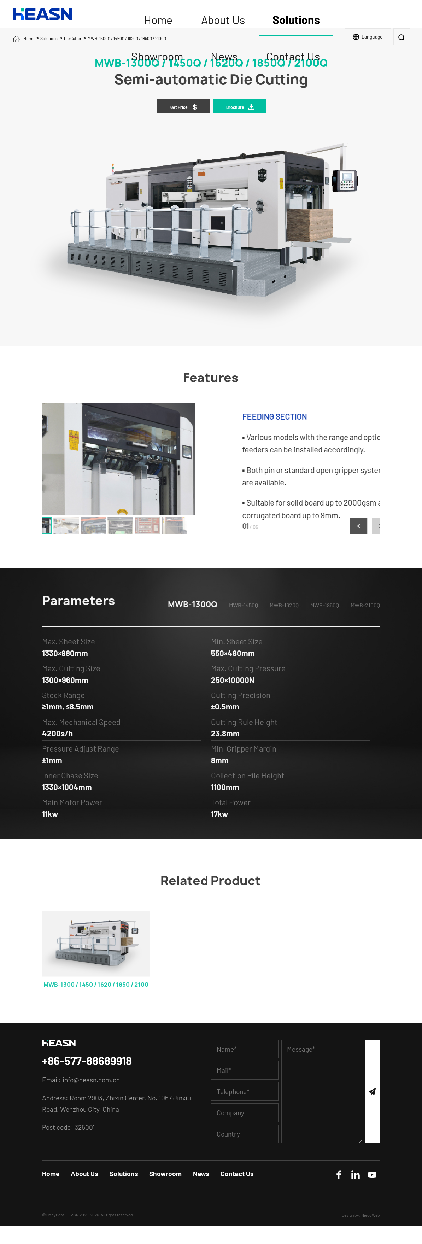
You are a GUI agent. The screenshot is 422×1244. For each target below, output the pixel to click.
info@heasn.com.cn (91, 1080)
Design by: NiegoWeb (361, 1215)
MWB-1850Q (324, 620)
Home (28, 38)
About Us (84, 1173)
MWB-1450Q (243, 620)
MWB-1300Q (192, 620)
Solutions (49, 38)
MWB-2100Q (365, 620)
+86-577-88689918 (87, 1060)
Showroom (165, 1173)
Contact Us (237, 1173)
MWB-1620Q (284, 620)
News (201, 1173)
